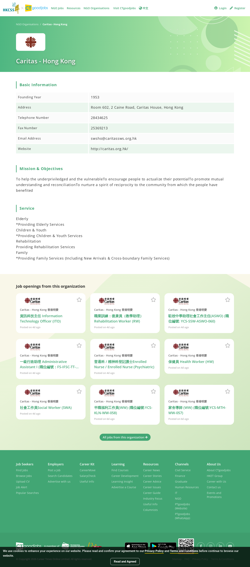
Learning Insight (122, 481)
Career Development (125, 476)
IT (176, 493)
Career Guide (152, 493)
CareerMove (88, 470)
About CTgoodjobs (219, 470)
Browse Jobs (24, 476)
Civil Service (183, 470)
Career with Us (216, 481)
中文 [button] (143, 8)
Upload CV (22, 481)
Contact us (214, 487)
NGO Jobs (57, 8)
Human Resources (187, 487)
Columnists (150, 510)
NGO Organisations (96, 8)
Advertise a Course (124, 487)
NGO (178, 498)
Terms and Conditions (184, 551)
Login (220, 8)
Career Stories (152, 476)
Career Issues (152, 487)
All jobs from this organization (125, 437)
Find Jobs (22, 470)
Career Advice (152, 481)
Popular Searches (27, 493)
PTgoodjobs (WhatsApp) (182, 516)
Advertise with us (59, 481)
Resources (73, 8)
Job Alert (21, 487)
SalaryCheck (88, 476)
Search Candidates (60, 476)
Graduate (181, 481)
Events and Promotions (214, 495)
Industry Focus (152, 498)
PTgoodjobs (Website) (182, 506)
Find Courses (120, 470)
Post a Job (54, 470)
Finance (180, 476)
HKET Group (215, 476)
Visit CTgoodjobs (124, 8)
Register (237, 8)
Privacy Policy (154, 551)
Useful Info (87, 481)
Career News (151, 470)
